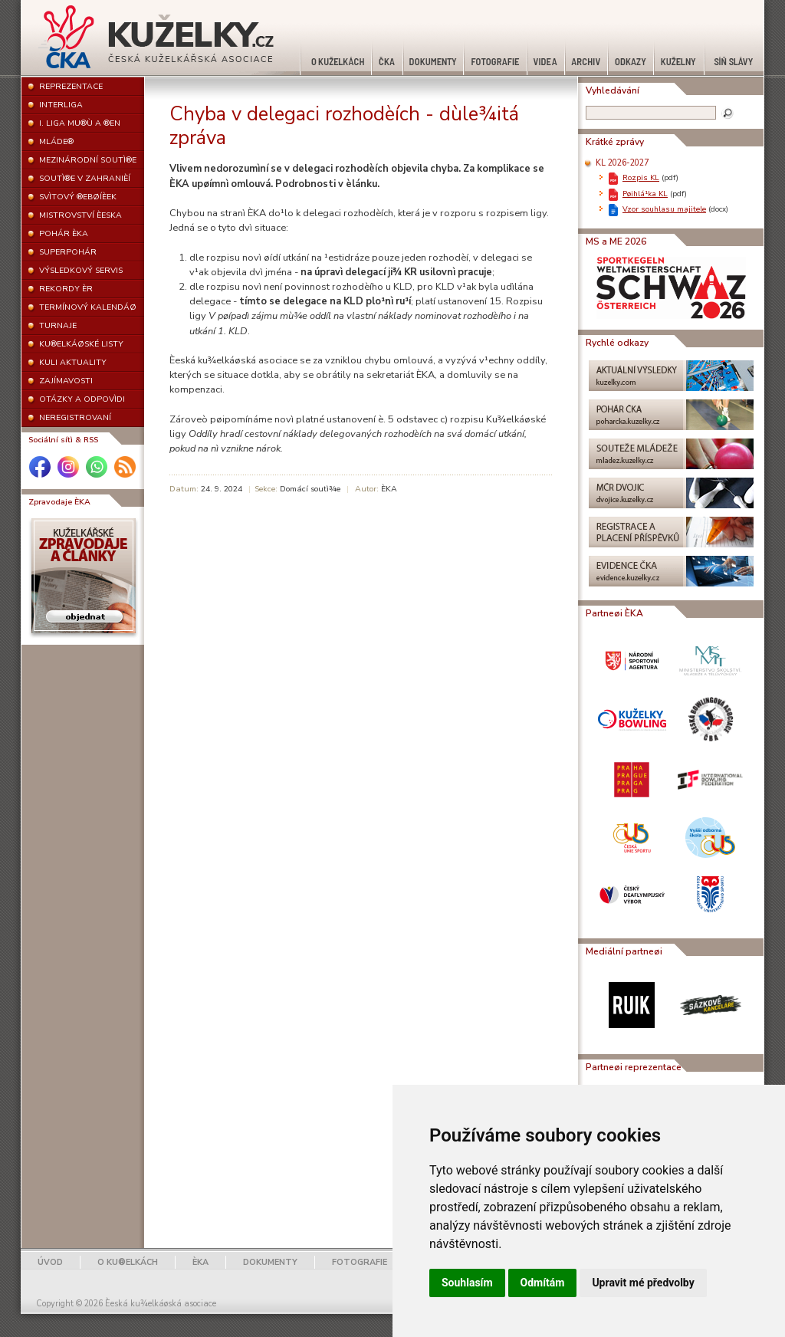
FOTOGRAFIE (359, 1262)
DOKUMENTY (270, 1262)
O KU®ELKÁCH (127, 1262)
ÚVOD (50, 1262)
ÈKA (200, 1262)
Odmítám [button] (543, 1282)
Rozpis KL (640, 177)
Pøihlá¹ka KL (645, 194)
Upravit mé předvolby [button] (643, 1282)
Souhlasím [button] (467, 1282)
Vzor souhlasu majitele (664, 209)
